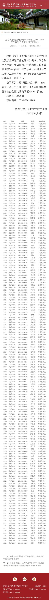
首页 (12, 32)
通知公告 (19, 32)
